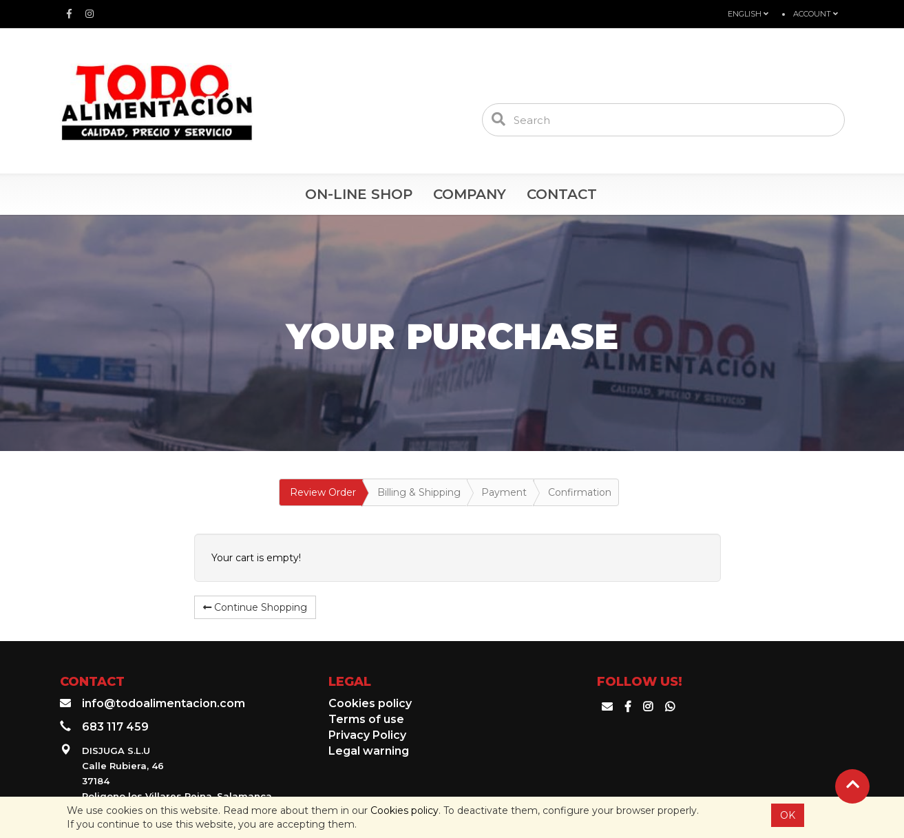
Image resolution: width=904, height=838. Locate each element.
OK (787, 815)
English (748, 14)
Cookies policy (404, 810)
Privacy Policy (367, 735)
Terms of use (366, 719)
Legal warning (368, 750)
